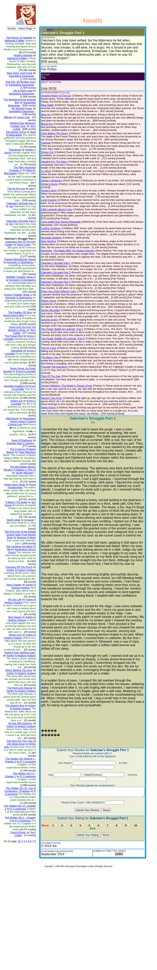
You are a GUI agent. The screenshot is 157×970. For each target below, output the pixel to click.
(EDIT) (46, 30)
